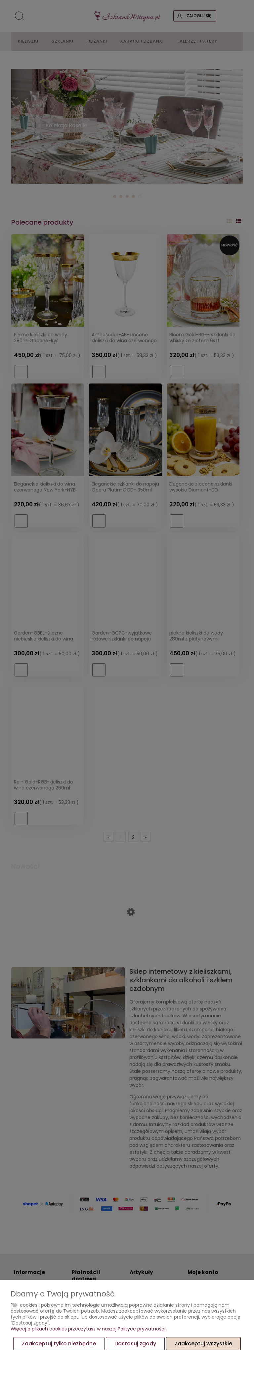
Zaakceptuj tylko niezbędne (59, 1343)
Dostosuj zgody (135, 1343)
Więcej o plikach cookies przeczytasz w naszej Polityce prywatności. (88, 1329)
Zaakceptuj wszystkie (203, 1343)
